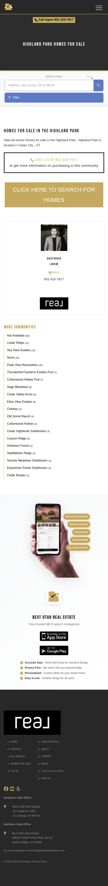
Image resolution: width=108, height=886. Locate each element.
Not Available (18, 335)
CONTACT (14, 749)
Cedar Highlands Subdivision (28, 431)
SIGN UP (44, 778)
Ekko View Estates (21, 401)
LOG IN (13, 771)
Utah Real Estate (21, 861)
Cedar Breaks (18, 475)
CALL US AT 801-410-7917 (53, 160)
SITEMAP (44, 756)
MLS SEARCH (16, 756)
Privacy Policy (39, 861)
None (13, 357)
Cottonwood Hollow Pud (25, 379)
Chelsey (14, 409)
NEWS (43, 764)
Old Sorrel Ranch (20, 416)
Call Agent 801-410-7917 (54, 19)
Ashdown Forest (20, 445)
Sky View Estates (21, 350)
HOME (12, 742)
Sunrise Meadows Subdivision (29, 460)
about (54, 272)
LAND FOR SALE (48, 742)
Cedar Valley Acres (21, 394)
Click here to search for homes (54, 195)
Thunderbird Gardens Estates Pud (32, 372)
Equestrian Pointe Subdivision (29, 467)
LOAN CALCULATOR (50, 771)
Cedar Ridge (18, 343)
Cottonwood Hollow (22, 423)
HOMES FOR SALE (19, 764)
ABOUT (43, 749)
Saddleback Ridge (21, 453)
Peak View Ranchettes (24, 365)
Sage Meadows (19, 387)
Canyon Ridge (18, 438)
